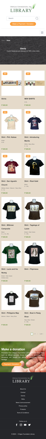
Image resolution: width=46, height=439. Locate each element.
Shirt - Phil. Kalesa (8, 137)
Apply (36, 18)
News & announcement (23, 402)
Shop (3, 40)
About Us (23, 389)
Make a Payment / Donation (23, 24)
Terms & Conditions (23, 412)
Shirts (3, 99)
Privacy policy (23, 406)
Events (23, 396)
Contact (23, 392)
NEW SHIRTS (29, 99)
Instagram (21, 425)
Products (23, 409)
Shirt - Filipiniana (31, 269)
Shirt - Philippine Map (10, 313)
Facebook (16, 425)
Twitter (29, 425)
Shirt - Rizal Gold (31, 181)
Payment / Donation (11, 364)
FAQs (23, 399)
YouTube (25, 425)
